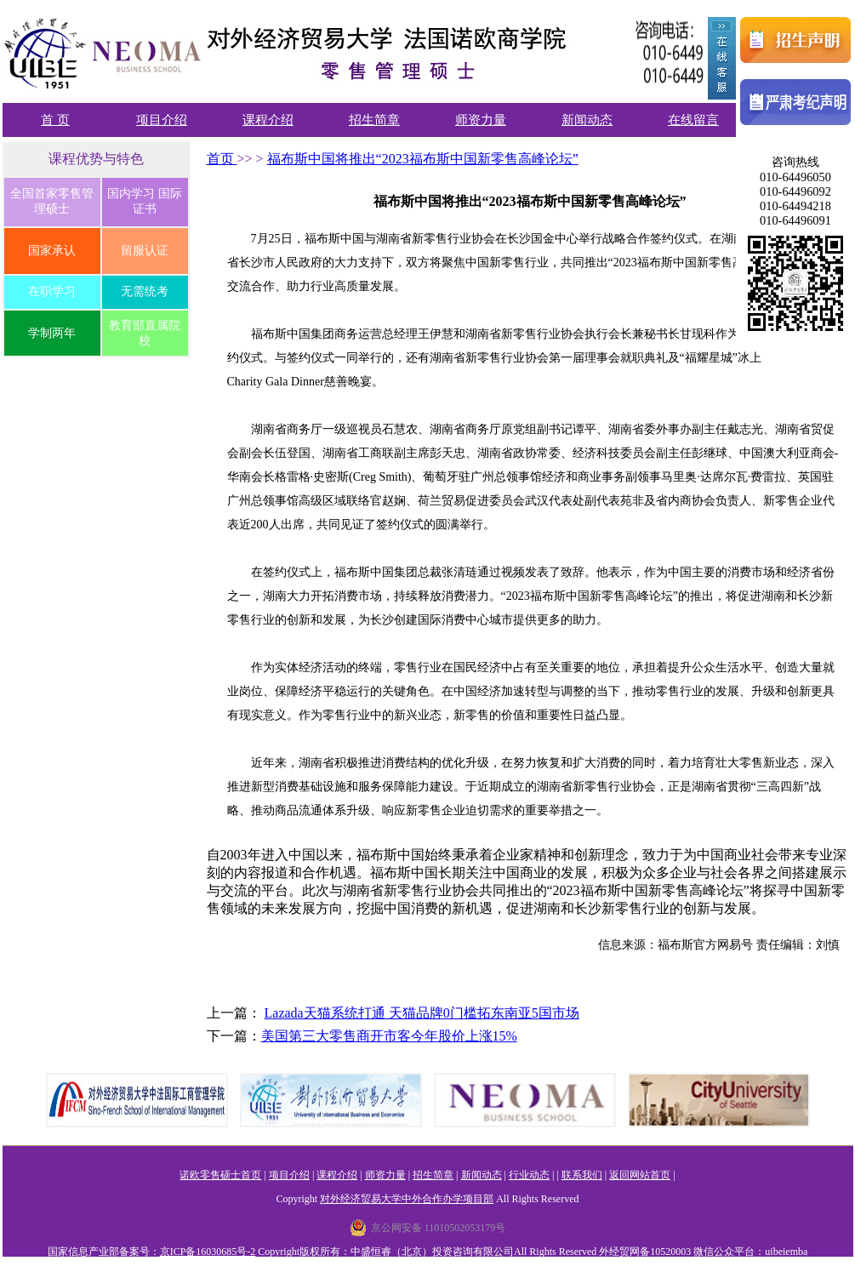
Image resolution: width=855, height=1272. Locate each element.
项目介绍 (161, 120)
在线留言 (693, 120)
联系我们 (581, 1175)
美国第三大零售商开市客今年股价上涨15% (389, 1036)
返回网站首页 (639, 1175)
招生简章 (374, 120)
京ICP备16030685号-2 (208, 1252)
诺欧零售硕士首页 (220, 1175)
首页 (222, 158)
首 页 (55, 120)
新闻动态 (587, 120)
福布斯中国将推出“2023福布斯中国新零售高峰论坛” (423, 158)
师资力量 (480, 120)
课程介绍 (268, 120)
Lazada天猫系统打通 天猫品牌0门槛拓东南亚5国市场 (422, 1013)
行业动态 (529, 1175)
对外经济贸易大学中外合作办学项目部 (406, 1199)
